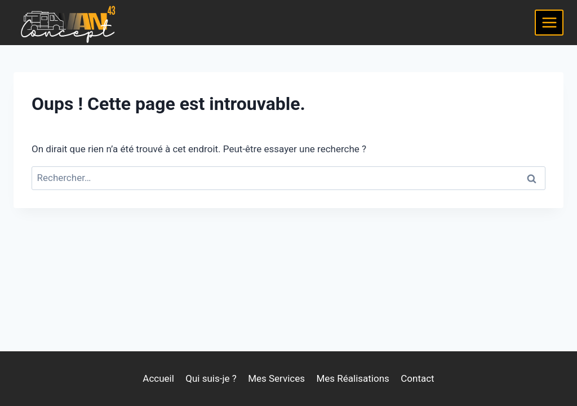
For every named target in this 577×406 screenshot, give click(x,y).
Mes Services (276, 378)
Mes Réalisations (352, 378)
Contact (417, 378)
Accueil (158, 378)
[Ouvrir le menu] (549, 22)
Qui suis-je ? (211, 378)
